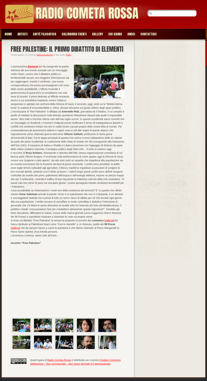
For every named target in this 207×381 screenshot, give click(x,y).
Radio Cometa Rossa (87, 13)
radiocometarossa (44, 55)
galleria (109, 220)
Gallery (97, 34)
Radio (68, 55)
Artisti (23, 34)
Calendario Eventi (74, 34)
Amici (131, 34)
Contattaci (149, 34)
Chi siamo (115, 34)
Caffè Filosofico (44, 34)
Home (8, 34)
